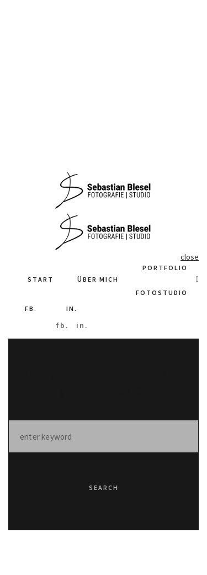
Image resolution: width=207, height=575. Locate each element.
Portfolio (165, 267)
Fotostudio (162, 292)
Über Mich (98, 279)
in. (71, 308)
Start (41, 279)
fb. (31, 308)
